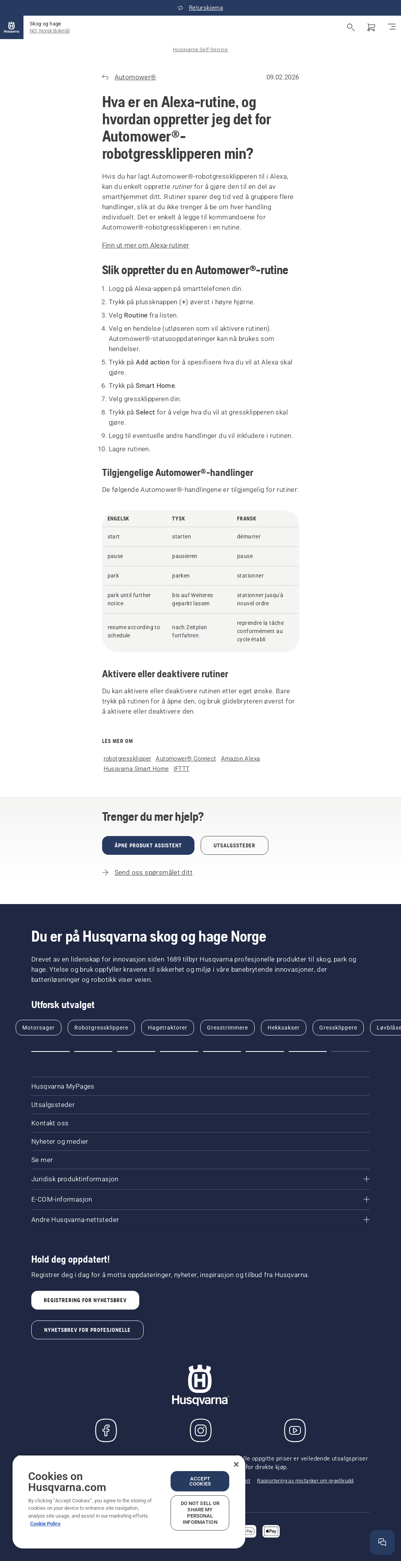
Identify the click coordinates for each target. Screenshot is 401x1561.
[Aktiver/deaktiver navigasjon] (391, 27)
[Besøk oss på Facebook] (106, 1430)
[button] (50, 1051)
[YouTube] (295, 1430)
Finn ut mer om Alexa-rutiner (145, 245)
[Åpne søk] (351, 27)
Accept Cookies (200, 1481)
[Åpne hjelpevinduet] (382, 1542)
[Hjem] (11, 27)
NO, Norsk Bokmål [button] (50, 31)
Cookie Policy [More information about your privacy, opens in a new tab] (45, 1524)
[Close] (236, 1464)
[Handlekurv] (371, 27)
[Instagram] (200, 1430)
